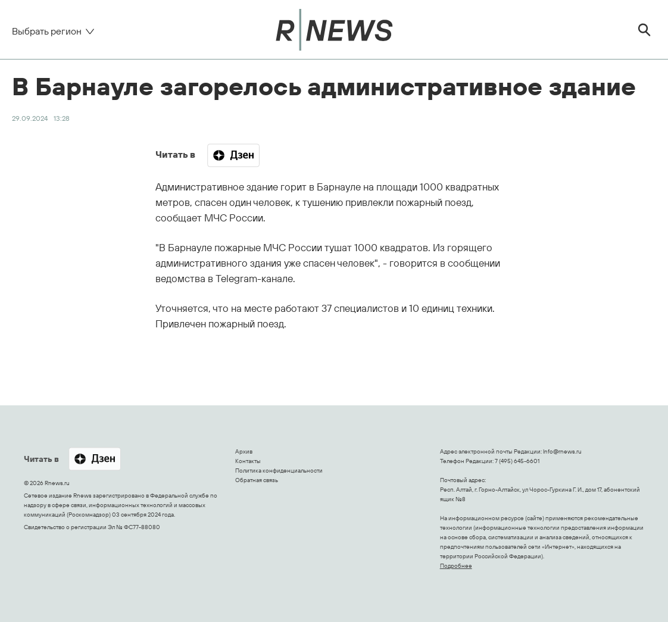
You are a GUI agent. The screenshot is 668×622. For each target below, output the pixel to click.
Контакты (248, 461)
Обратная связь (256, 480)
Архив (243, 451)
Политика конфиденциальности (279, 470)
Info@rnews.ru (562, 451)
